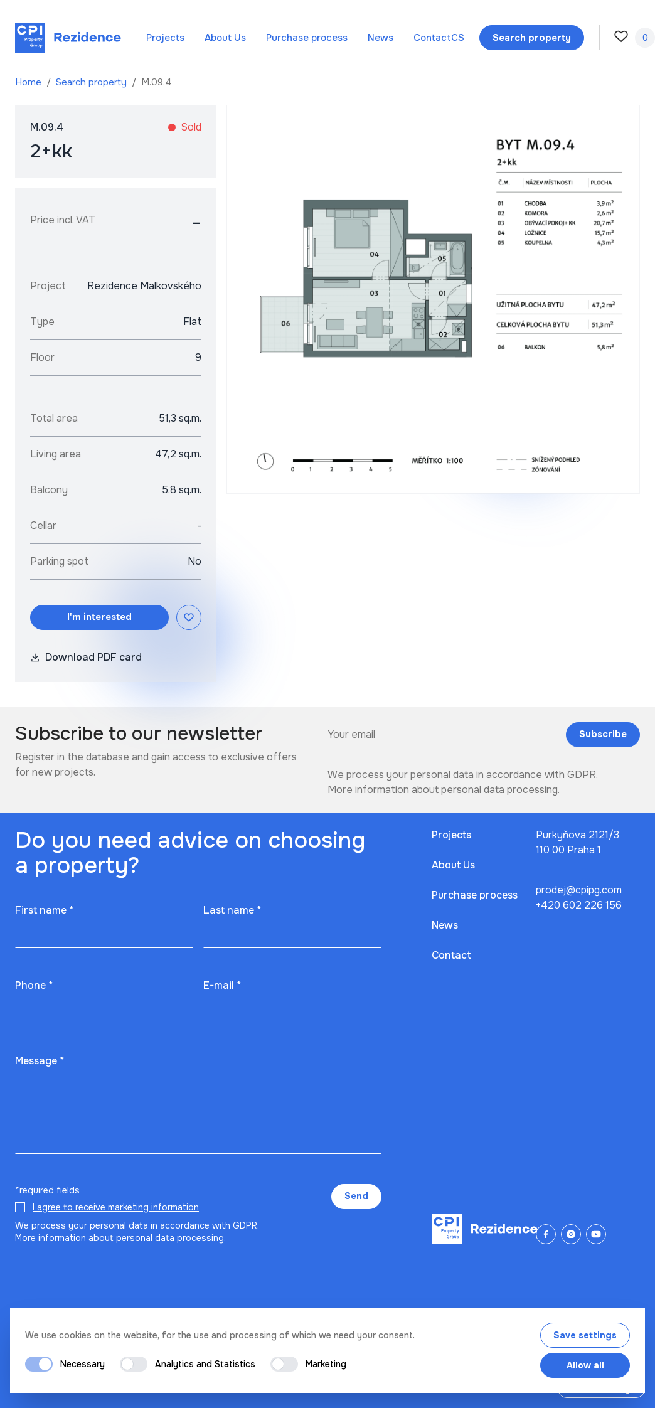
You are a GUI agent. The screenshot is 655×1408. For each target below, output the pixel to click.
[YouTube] (596, 1234)
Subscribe (603, 734)
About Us (225, 37)
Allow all (585, 1365)
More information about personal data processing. (444, 789)
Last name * (232, 910)
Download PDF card (86, 657)
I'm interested (99, 617)
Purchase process (307, 37)
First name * (44, 910)
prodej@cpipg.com (579, 890)
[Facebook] (546, 1234)
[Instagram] (571, 1234)
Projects (165, 37)
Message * (39, 1060)
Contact (432, 37)
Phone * (34, 985)
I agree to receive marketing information (116, 1207)
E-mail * (222, 985)
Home (29, 82)
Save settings (585, 1335)
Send (356, 1196)
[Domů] (68, 38)
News (380, 37)
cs (457, 37)
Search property (92, 82)
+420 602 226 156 (579, 905)
